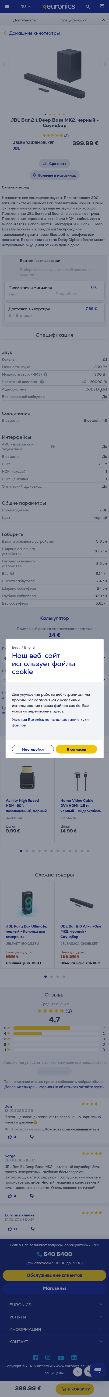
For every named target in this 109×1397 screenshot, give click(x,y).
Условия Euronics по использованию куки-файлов (51, 722)
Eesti (16, 647)
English (30, 647)
